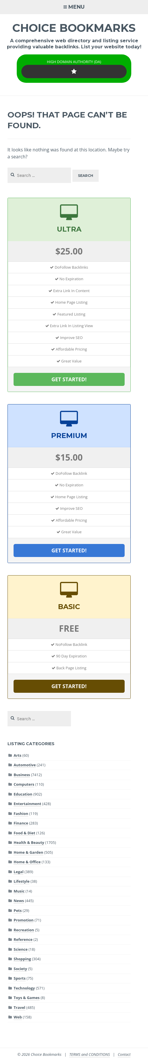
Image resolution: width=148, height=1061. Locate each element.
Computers (24, 784)
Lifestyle (21, 881)
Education (23, 794)
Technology (24, 988)
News (19, 900)
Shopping (22, 958)
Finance (21, 823)
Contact (124, 1054)
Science (20, 949)
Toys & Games (27, 997)
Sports (19, 978)
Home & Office (27, 861)
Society (20, 968)
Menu (76, 7)
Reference (23, 939)
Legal (18, 871)
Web (18, 1017)
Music (19, 891)
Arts (17, 755)
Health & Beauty (29, 842)
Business (22, 774)
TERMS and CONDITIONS (89, 1054)
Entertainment (27, 803)
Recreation (24, 929)
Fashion (21, 813)
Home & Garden (28, 852)
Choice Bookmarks (74, 28)
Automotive (25, 764)
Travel (19, 1007)
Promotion (23, 920)
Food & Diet (24, 832)
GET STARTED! (69, 379)
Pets (18, 910)
